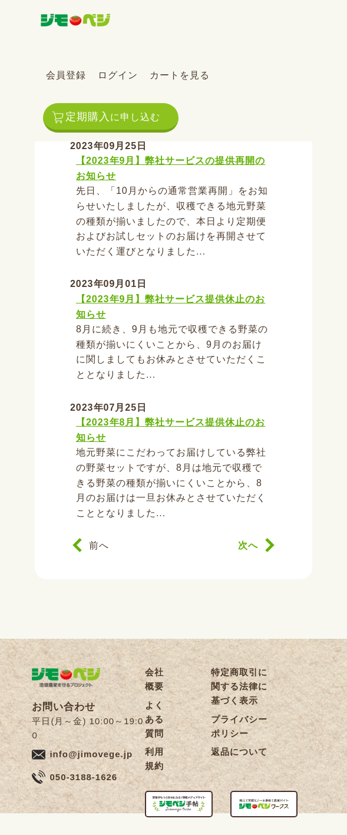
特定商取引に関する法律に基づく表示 (239, 686)
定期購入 (112, 117)
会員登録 (66, 75)
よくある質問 (154, 719)
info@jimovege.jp (91, 754)
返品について (239, 752)
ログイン (118, 75)
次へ (248, 545)
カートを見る (180, 75)
